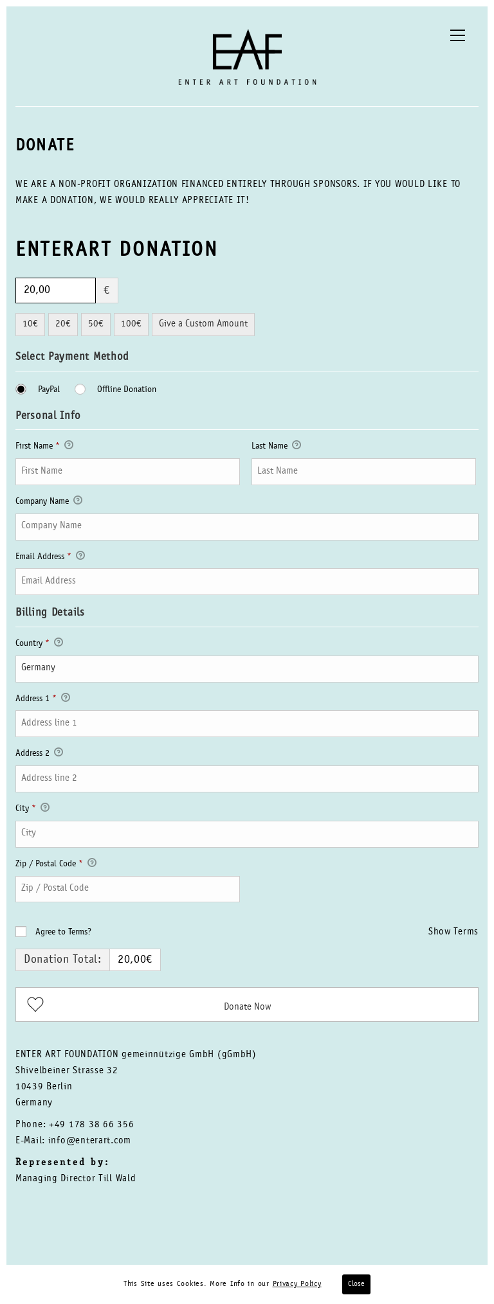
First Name (44, 447)
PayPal (47, 390)
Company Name (48, 502)
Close (356, 1284)
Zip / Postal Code (55, 865)
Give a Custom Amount (203, 324)
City (32, 809)
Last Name (276, 447)
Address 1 (42, 700)
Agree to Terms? (63, 932)
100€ (131, 324)
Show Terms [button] (453, 932)
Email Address (50, 558)
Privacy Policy (297, 1284)
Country (39, 644)
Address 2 (39, 754)
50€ (96, 324)
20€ (63, 324)
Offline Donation (125, 390)
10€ (30, 324)
